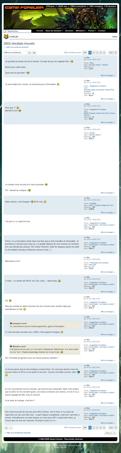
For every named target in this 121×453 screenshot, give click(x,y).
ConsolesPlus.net (40, 445)
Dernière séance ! (95, 135)
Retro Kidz (92, 265)
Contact (101, 31)
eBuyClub (63, 445)
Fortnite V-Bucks (74, 445)
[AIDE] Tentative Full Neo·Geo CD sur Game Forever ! (99, 114)
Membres (81, 31)
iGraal (55, 445)
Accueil (39, 31)
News (92, 63)
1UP (50, 445)
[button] (84, 53)
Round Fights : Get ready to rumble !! (102, 225)
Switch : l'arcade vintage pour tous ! (101, 205)
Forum (92, 31)
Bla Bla (92, 133)
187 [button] (111, 52)
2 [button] (93, 52)
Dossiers (69, 31)
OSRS (84, 445)
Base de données (54, 31)
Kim (88, 57)
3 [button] (97, 52)
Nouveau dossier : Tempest (98, 65)
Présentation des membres (99, 263)
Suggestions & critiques (98, 86)
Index (114, 37)
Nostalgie (93, 203)
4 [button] (100, 52)
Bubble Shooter (60, 447)
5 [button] (104, 52)
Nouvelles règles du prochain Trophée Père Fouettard (99, 91)
